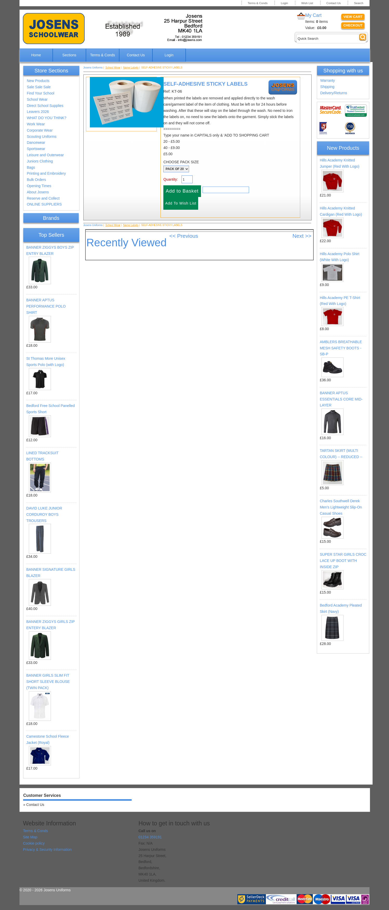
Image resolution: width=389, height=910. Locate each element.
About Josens (38, 192)
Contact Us (333, 3)
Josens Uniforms (93, 67)
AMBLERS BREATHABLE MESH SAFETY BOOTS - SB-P (341, 348)
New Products (38, 81)
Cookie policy (33, 843)
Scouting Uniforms (41, 136)
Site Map (30, 837)
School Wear (37, 99)
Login (284, 3)
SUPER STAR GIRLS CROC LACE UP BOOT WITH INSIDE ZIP (343, 560)
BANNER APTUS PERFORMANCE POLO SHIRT (46, 306)
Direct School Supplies (45, 106)
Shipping (327, 87)
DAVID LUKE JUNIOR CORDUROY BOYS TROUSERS (44, 514)
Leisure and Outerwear (45, 155)
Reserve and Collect (43, 198)
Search (358, 3)
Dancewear (36, 142)
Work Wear (36, 124)
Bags (31, 167)
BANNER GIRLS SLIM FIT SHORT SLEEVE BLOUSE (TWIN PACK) (48, 681)
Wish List (307, 3)
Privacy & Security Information (47, 849)
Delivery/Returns (333, 93)
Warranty (327, 80)
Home (36, 55)
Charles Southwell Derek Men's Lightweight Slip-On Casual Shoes (341, 507)
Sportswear (36, 149)
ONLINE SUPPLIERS (44, 204)
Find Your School (40, 93)
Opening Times (39, 186)
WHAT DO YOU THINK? (46, 118)
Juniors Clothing (40, 161)
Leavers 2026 (38, 112)
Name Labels (130, 67)
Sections (69, 55)
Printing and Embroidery (46, 173)
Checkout (353, 25)
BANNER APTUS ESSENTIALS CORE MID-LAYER (341, 399)
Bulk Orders (36, 180)
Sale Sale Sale (39, 87)
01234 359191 (150, 837)
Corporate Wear (39, 130)
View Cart (353, 17)
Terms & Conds (257, 3)
